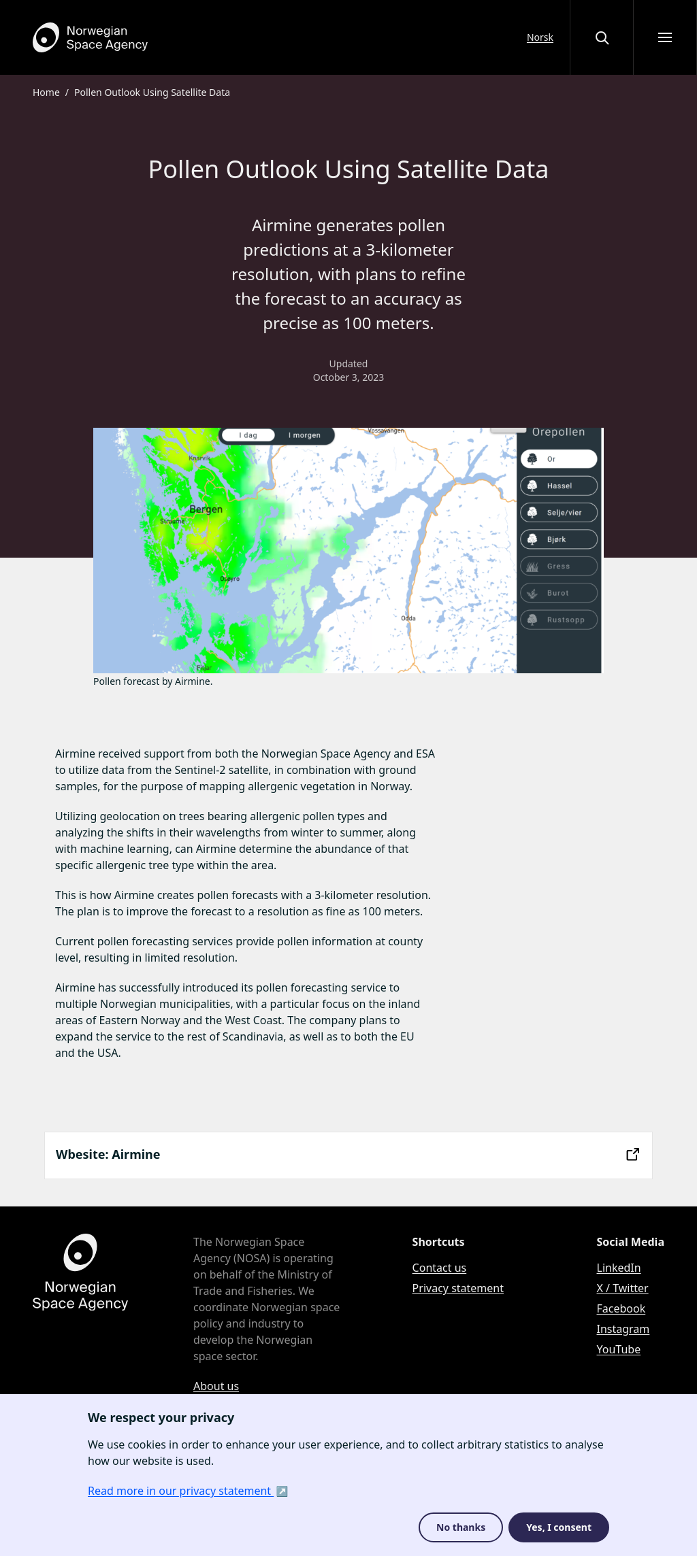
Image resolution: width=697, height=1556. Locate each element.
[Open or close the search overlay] (602, 37)
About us (216, 1386)
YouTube (619, 1349)
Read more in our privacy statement (181, 1490)
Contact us (439, 1267)
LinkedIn (619, 1267)
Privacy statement (458, 1288)
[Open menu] (665, 37)
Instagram (623, 1328)
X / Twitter (623, 1288)
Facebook (621, 1308)
